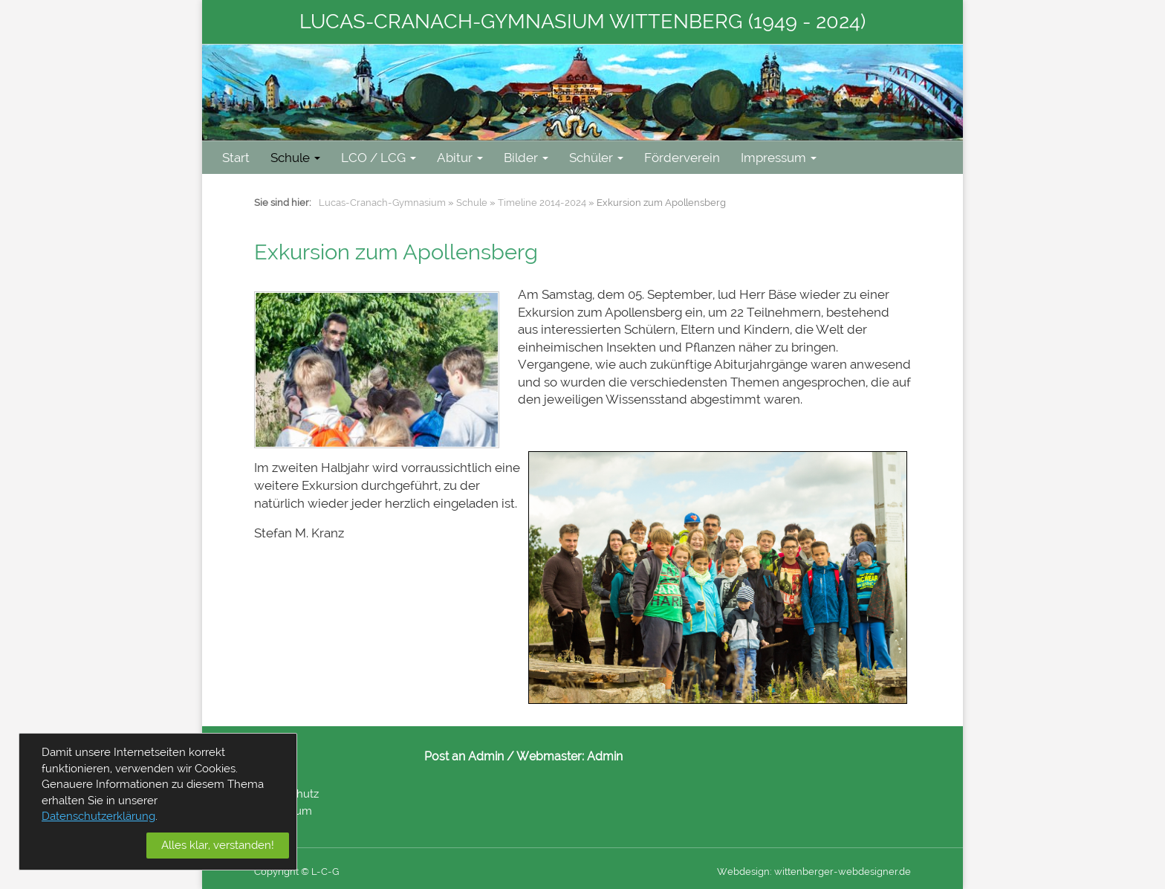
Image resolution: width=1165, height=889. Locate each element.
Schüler (596, 157)
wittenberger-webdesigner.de (842, 871)
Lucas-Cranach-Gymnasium (382, 202)
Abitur (460, 157)
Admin (605, 756)
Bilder (526, 157)
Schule (295, 157)
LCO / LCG (378, 157)
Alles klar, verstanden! (217, 845)
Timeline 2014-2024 (542, 202)
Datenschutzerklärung (98, 816)
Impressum (779, 157)
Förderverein (682, 157)
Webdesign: (744, 871)
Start (236, 157)
